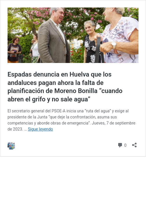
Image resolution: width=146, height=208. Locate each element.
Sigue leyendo (40, 129)
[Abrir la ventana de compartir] (134, 143)
